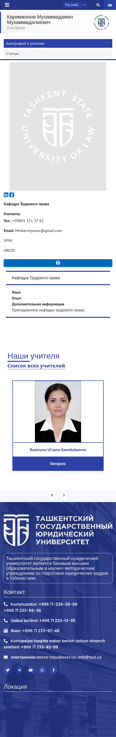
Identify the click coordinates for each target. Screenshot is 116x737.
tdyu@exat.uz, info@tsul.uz (75, 657)
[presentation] (52, 496)
